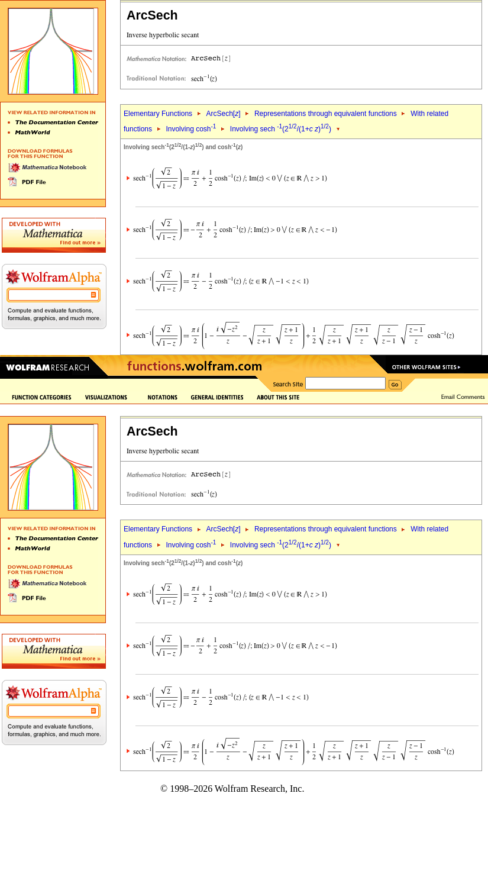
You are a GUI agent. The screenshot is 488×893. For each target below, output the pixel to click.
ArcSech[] (223, 113)
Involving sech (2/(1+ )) (280, 129)
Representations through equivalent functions (325, 113)
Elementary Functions (158, 113)
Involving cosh (191, 129)
